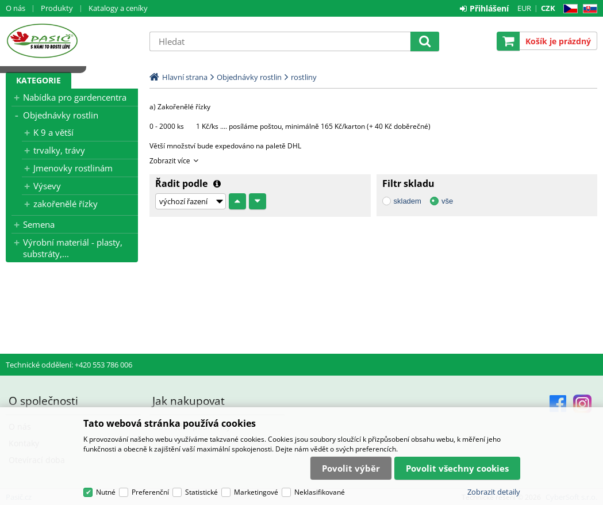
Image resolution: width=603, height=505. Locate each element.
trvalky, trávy (59, 150)
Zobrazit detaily (493, 492)
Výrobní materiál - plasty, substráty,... (72, 247)
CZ (568, 9)
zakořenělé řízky (65, 203)
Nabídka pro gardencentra (74, 97)
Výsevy (47, 186)
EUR (524, 8)
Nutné (106, 492)
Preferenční (150, 492)
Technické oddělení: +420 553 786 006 (69, 364)
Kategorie (38, 80)
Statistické (201, 492)
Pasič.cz (72, 40)
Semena (39, 224)
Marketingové (256, 492)
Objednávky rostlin (60, 115)
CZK (548, 8)
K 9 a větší (53, 132)
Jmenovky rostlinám (73, 168)
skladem (407, 201)
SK (587, 9)
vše (447, 201)
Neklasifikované (319, 492)
